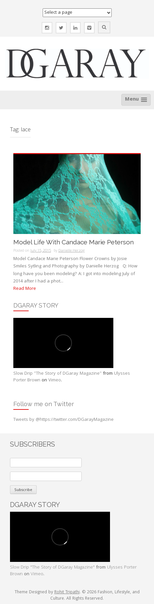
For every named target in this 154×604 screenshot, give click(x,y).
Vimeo (54, 380)
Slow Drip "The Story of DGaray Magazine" (57, 373)
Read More (24, 288)
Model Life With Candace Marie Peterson (73, 242)
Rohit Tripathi (67, 592)
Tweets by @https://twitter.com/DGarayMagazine (63, 420)
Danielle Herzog (71, 251)
